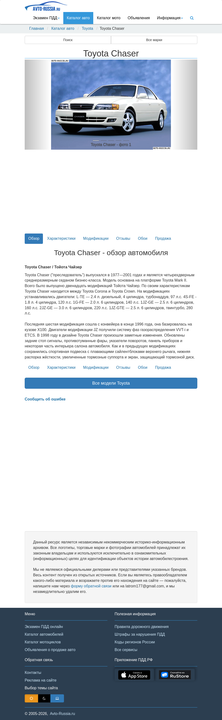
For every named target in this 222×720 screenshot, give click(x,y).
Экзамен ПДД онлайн (44, 627)
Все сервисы (126, 650)
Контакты (33, 673)
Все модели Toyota (111, 383)
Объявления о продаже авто (50, 650)
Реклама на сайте (41, 680)
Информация (170, 18)
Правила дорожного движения (142, 627)
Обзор (33, 238)
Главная (36, 28)
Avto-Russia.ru (62, 714)
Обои (142, 238)
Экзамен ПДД (46, 18)
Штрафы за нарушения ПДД (140, 634)
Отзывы (123, 238)
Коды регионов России (135, 642)
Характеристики (61, 238)
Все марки (154, 40)
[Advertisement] (111, 194)
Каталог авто (78, 18)
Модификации (96, 238)
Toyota (87, 28)
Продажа (163, 238)
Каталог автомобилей (44, 634)
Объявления (139, 18)
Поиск (68, 40)
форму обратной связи (91, 586)
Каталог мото (108, 18)
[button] (38, 105)
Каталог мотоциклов (43, 642)
